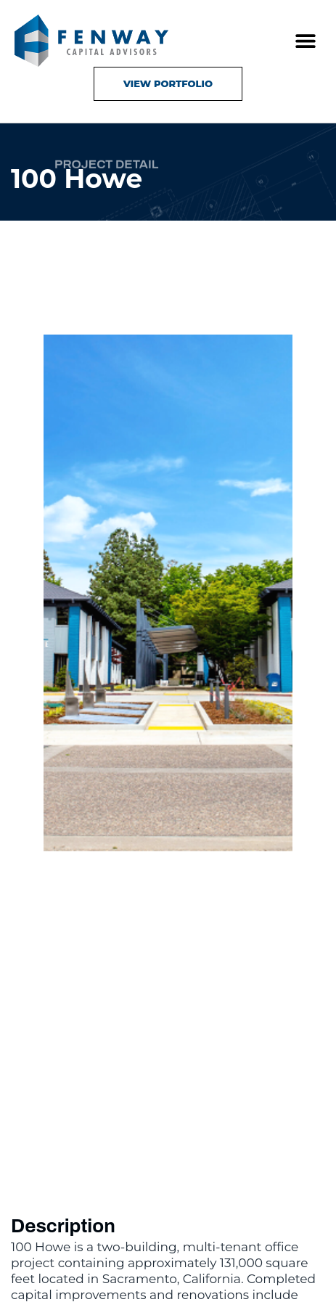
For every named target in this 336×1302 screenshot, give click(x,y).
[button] (305, 41)
